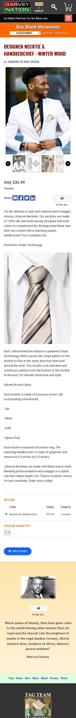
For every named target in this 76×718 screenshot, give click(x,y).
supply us (61, 33)
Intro (27, 678)
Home (19, 678)
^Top (10, 678)
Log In (39, 4)
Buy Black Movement (38, 27)
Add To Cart (17, 551)
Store (35, 678)
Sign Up (39, 11)
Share (8, 198)
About (44, 678)
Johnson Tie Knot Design (23, 61)
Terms (64, 678)
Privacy (54, 678)
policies (48, 33)
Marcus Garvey (38, 657)
